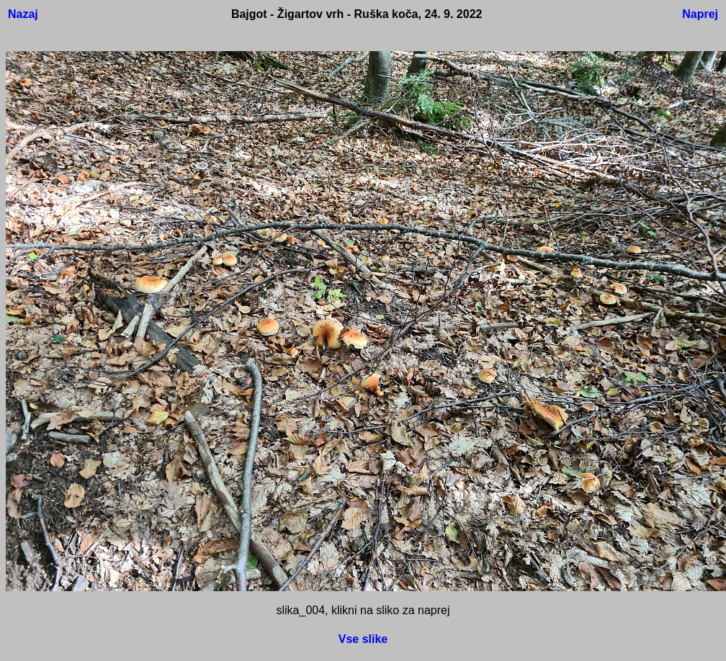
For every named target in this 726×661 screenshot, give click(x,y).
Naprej (700, 14)
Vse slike (363, 639)
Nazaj (23, 14)
